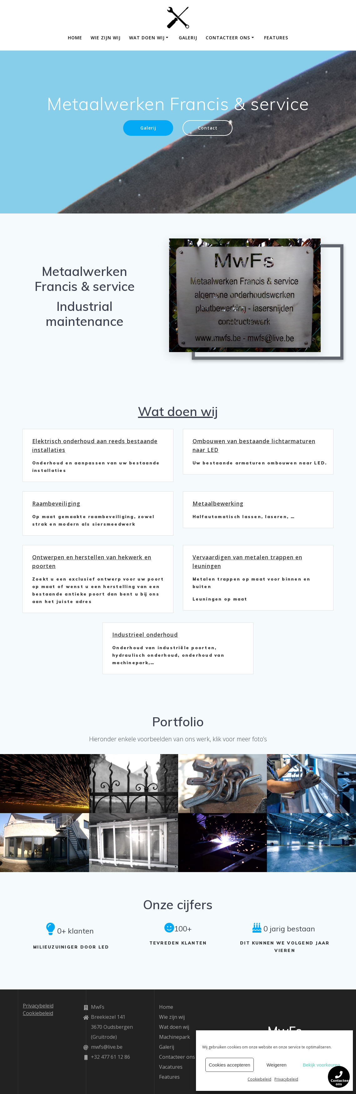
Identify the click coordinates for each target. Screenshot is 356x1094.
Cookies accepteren (229, 1064)
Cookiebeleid (259, 1079)
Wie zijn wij (106, 38)
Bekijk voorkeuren (321, 1064)
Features (276, 38)
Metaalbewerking (218, 503)
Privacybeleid (286, 1079)
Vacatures (171, 1066)
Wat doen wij (147, 38)
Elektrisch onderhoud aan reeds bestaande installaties (95, 445)
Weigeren (277, 1064)
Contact (208, 128)
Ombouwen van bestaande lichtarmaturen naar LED (254, 445)
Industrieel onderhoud (145, 634)
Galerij (188, 38)
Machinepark (174, 1036)
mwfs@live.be (107, 1046)
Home (75, 38)
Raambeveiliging (56, 503)
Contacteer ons (228, 38)
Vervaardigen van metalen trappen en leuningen (247, 561)
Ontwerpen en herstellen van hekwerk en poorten (91, 561)
